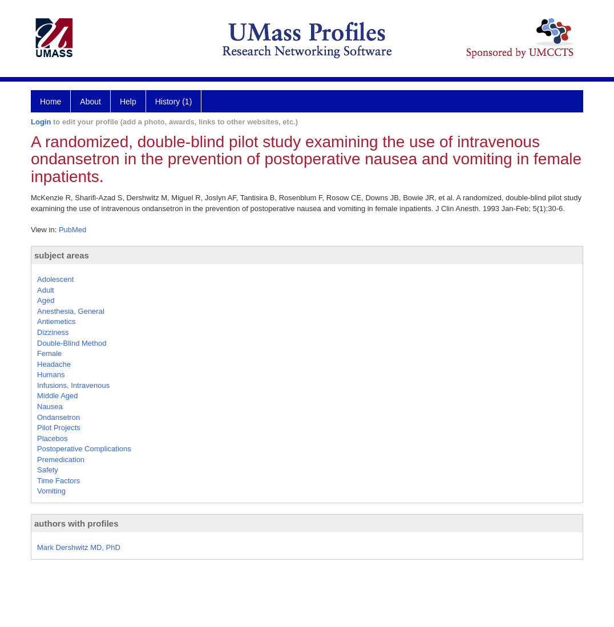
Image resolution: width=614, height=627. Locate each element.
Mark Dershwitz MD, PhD (78, 547)
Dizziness (53, 332)
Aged (45, 300)
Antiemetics (56, 321)
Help (128, 101)
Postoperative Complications (84, 448)
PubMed (72, 229)
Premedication (60, 459)
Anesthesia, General (70, 311)
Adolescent (55, 279)
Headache (54, 364)
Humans (50, 374)
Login (41, 122)
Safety (47, 470)
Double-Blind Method (71, 343)
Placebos (52, 438)
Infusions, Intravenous (73, 385)
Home (50, 101)
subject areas (61, 255)
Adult (45, 290)
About (90, 101)
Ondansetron (58, 417)
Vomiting (51, 491)
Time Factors (58, 480)
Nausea (50, 406)
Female (49, 353)
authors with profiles (76, 523)
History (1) (173, 101)
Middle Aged (57, 395)
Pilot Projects (58, 427)
